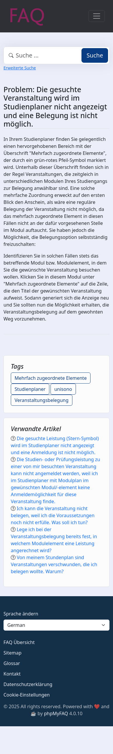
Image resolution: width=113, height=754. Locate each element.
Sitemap (13, 653)
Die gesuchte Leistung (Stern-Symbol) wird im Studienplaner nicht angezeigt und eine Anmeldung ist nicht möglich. (55, 445)
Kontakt (12, 674)
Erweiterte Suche (20, 68)
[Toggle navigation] (96, 16)
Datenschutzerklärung (28, 684)
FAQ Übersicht (19, 642)
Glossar (12, 663)
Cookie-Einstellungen (27, 695)
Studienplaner (30, 389)
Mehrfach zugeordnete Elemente (51, 378)
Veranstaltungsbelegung (42, 400)
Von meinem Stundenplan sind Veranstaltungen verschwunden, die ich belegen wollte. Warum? (54, 564)
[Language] (56, 625)
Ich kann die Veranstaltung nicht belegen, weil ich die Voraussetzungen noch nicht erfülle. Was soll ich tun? (53, 515)
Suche (94, 55)
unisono (63, 389)
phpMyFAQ (56, 713)
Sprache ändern (21, 613)
